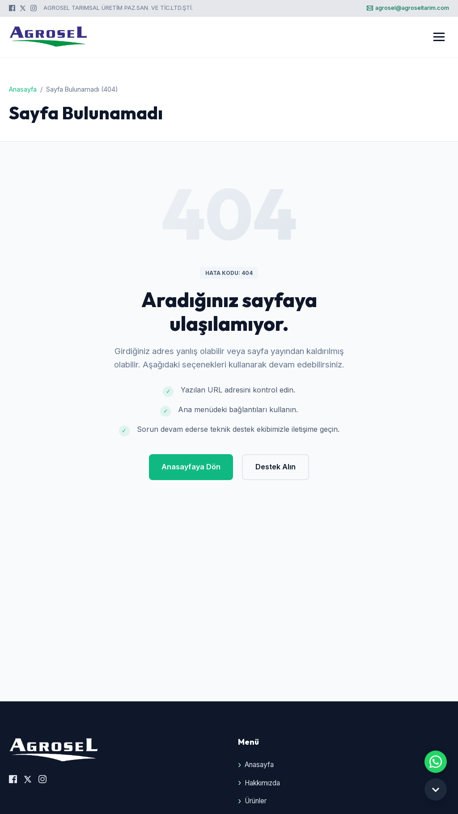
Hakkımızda (262, 783)
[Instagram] (33, 8)
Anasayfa (23, 89)
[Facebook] (12, 8)
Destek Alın (275, 466)
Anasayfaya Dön (191, 466)
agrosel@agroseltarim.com (408, 7)
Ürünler (256, 801)
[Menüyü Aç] (439, 37)
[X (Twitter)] (23, 8)
